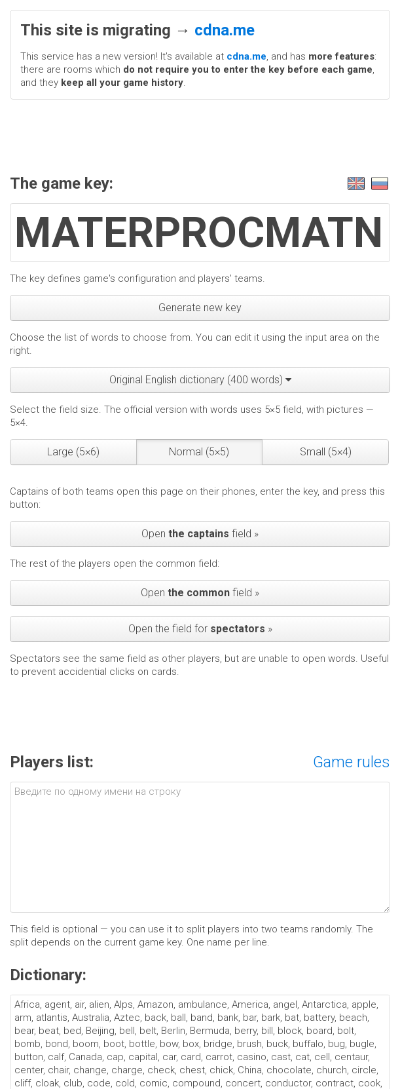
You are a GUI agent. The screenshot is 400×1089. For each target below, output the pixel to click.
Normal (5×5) (199, 452)
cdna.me (224, 30)
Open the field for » (200, 628)
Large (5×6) (73, 452)
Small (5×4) (326, 452)
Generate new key (200, 307)
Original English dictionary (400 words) (200, 379)
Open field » (200, 533)
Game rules (351, 762)
